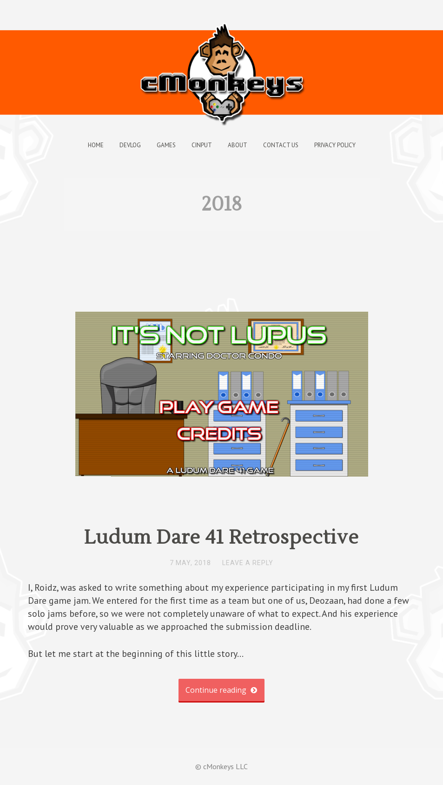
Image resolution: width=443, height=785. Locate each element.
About (237, 145)
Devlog (130, 145)
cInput (202, 145)
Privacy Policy (335, 145)
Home (96, 145)
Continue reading (221, 690)
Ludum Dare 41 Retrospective (221, 538)
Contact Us (280, 145)
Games (166, 145)
